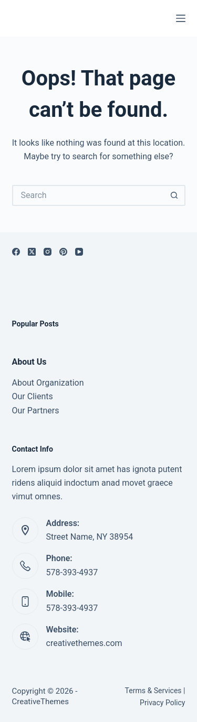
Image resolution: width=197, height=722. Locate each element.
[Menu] (180, 18)
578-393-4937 (72, 572)
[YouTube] (79, 252)
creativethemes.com (84, 643)
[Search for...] (88, 195)
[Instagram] (47, 252)
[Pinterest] (63, 252)
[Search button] (174, 195)
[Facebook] (16, 252)
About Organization (48, 383)
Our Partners (35, 410)
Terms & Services (153, 690)
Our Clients (32, 396)
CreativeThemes (40, 701)
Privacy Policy (162, 702)
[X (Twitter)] (32, 252)
